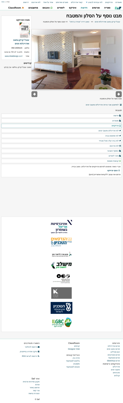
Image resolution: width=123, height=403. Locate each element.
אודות (37, 385)
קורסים (77, 346)
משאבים (76, 364)
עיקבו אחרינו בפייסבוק (30, 351)
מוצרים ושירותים (62, 2)
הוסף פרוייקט (113, 170)
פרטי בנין (76, 358)
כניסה (3, 2)
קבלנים (117, 376)
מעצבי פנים (115, 370)
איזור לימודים (115, 156)
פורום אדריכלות (114, 346)
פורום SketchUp (113, 361)
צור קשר (36, 390)
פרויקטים (116, 125)
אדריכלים (116, 367)
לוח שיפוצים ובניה (113, 136)
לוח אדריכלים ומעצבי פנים (110, 130)
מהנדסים (116, 373)
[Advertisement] (61, 197)
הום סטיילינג (115, 352)
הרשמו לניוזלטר (32, 347)
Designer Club (74, 349)
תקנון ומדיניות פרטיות (31, 382)
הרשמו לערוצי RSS (31, 356)
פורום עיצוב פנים (113, 349)
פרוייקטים (109, 2)
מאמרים (118, 2)
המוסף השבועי (114, 151)
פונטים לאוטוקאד (73, 367)
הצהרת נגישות (34, 393)
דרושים (26, 2)
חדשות (117, 115)
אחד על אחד (48, 2)
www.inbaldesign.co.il (13, 56)
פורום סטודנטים (114, 355)
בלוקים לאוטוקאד (73, 361)
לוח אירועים (35, 2)
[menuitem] (117, 2)
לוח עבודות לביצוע (95, 2)
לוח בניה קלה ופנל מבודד (110, 140)
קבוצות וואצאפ (114, 161)
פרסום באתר (35, 388)
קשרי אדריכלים (76, 2)
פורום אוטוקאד (114, 358)
